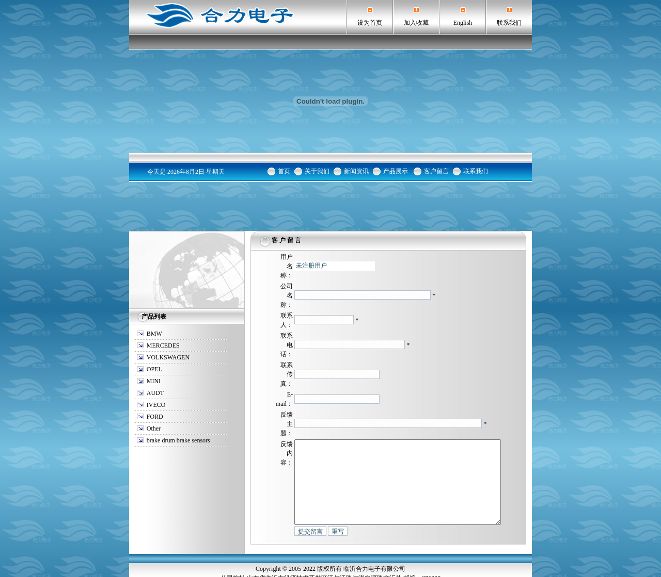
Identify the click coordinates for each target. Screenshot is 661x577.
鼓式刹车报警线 (423, 563)
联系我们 (509, 22)
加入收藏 (416, 22)
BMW (154, 284)
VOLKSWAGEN (168, 308)
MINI (154, 332)
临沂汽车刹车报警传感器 (251, 563)
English (463, 22)
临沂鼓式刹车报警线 (314, 563)
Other (154, 379)
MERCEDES (163, 296)
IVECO (156, 355)
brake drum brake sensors (178, 391)
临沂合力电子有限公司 (374, 535)
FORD (155, 367)
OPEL (154, 320)
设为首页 (369, 22)
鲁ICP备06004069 (330, 572)
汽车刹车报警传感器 (372, 563)
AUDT (155, 344)
